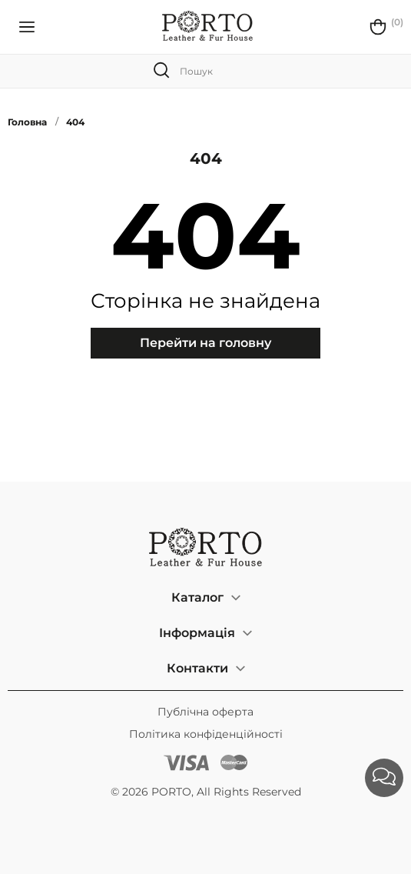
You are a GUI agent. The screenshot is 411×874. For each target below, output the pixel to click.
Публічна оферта (205, 711)
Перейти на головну (205, 342)
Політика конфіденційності (206, 734)
